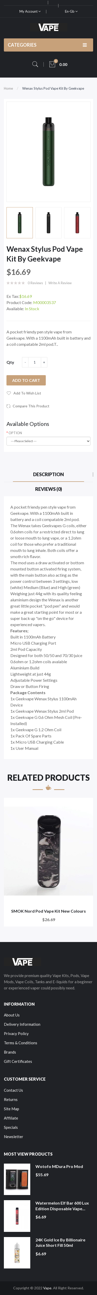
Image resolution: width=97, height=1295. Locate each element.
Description (48, 474)
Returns (11, 1099)
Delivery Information (22, 1024)
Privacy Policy (16, 1033)
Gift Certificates (18, 1061)
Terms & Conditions (20, 1042)
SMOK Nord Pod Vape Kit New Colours (48, 911)
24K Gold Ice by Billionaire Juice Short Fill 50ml (60, 1242)
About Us (12, 1015)
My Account (30, 11)
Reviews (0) (48, 489)
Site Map (11, 1108)
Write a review (60, 282)
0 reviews (35, 282)
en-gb (71, 11)
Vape (47, 1288)
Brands (10, 1052)
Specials (11, 1127)
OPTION (15, 433)
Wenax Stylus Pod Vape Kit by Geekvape (53, 88)
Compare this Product (31, 406)
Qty (10, 362)
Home (8, 88)
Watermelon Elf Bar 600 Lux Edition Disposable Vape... (62, 1205)
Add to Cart (26, 380)
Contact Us (13, 1090)
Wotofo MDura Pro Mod (59, 1166)
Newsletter (13, 1136)
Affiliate (11, 1118)
